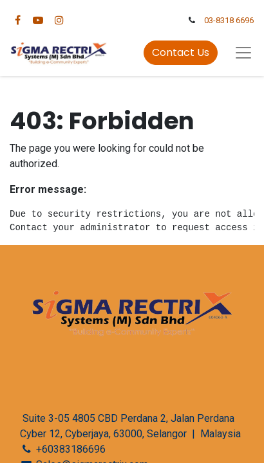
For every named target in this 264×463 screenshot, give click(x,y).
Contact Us (180, 52)
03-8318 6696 (229, 20)
